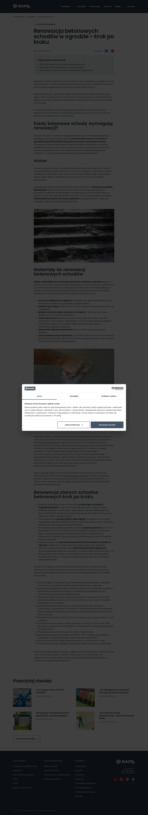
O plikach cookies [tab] (108, 396)
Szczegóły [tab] (74, 396)
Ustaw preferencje (74, 425)
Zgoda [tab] (39, 396)
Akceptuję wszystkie (107, 425)
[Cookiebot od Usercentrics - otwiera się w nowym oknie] (113, 388)
